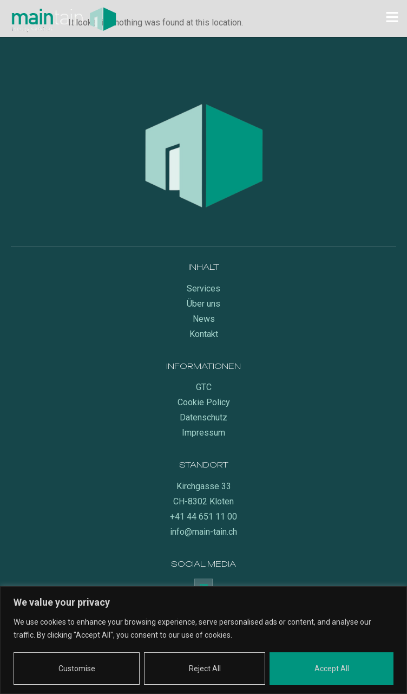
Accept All (331, 668)
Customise (76, 668)
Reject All (205, 668)
